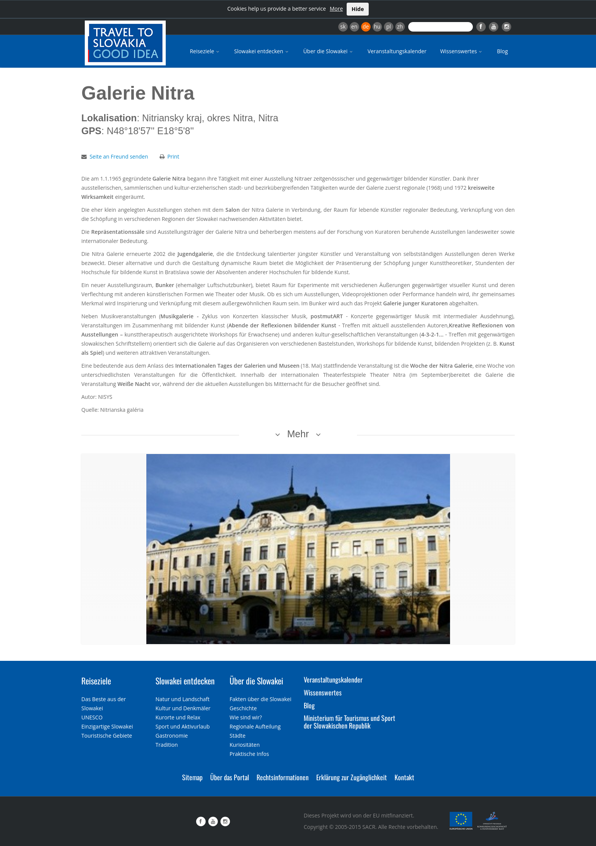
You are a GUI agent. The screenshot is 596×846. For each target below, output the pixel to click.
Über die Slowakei (328, 51)
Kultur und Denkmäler (183, 708)
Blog (502, 51)
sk (343, 26)
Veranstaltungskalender (397, 51)
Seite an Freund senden (119, 156)
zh (400, 26)
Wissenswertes (461, 51)
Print (173, 156)
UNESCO (92, 717)
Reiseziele (205, 51)
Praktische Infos (249, 753)
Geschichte (243, 708)
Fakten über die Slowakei (260, 699)
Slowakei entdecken (262, 51)
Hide (358, 9)
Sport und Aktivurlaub (182, 726)
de (366, 26)
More (336, 8)
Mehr (298, 434)
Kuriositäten (245, 744)
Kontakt (404, 777)
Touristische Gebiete (106, 735)
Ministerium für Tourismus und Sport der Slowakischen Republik (349, 721)
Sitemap (192, 777)
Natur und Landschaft (182, 699)
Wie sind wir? (246, 717)
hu (377, 26)
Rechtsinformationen (283, 777)
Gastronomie (171, 735)
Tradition (166, 744)
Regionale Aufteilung (255, 726)
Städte (238, 735)
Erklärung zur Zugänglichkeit (351, 777)
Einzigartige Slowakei (107, 726)
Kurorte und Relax (177, 717)
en (354, 26)
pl (388, 26)
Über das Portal (229, 777)
